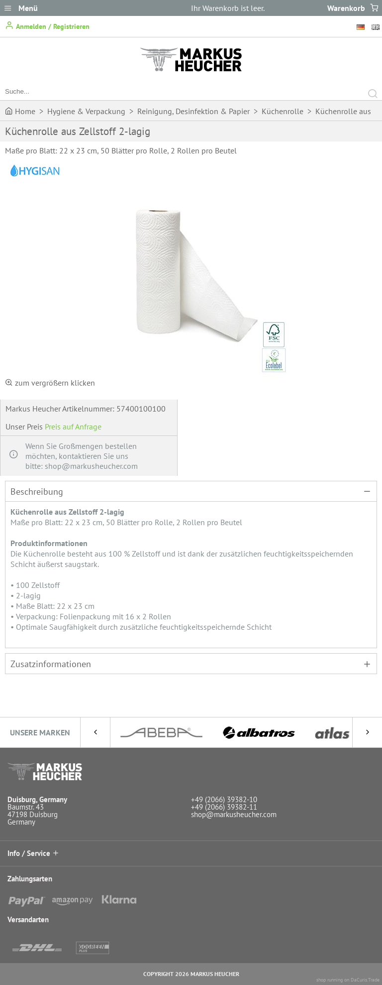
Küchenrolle (282, 111)
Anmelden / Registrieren (47, 25)
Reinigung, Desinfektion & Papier (193, 111)
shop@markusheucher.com (234, 814)
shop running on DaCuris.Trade (348, 980)
